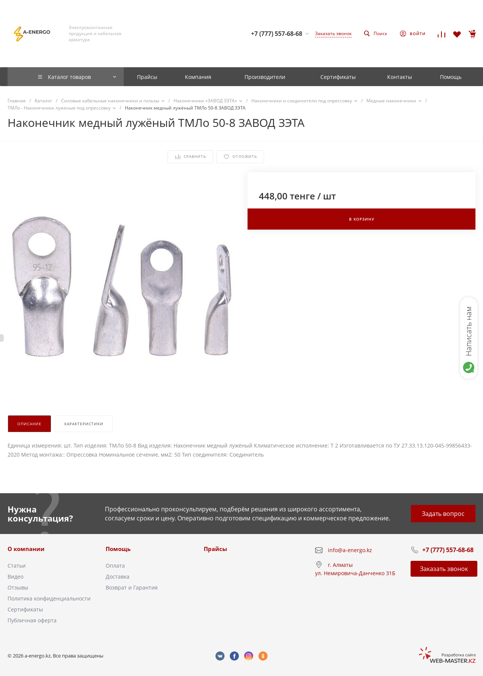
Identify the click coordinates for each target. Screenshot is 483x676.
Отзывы (18, 587)
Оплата (115, 565)
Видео (15, 576)
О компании (26, 549)
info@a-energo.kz (350, 550)
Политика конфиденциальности (49, 598)
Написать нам (468, 331)
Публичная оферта (32, 620)
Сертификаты (25, 609)
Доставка (117, 576)
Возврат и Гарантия (132, 587)
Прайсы (215, 549)
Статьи (17, 565)
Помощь (118, 549)
